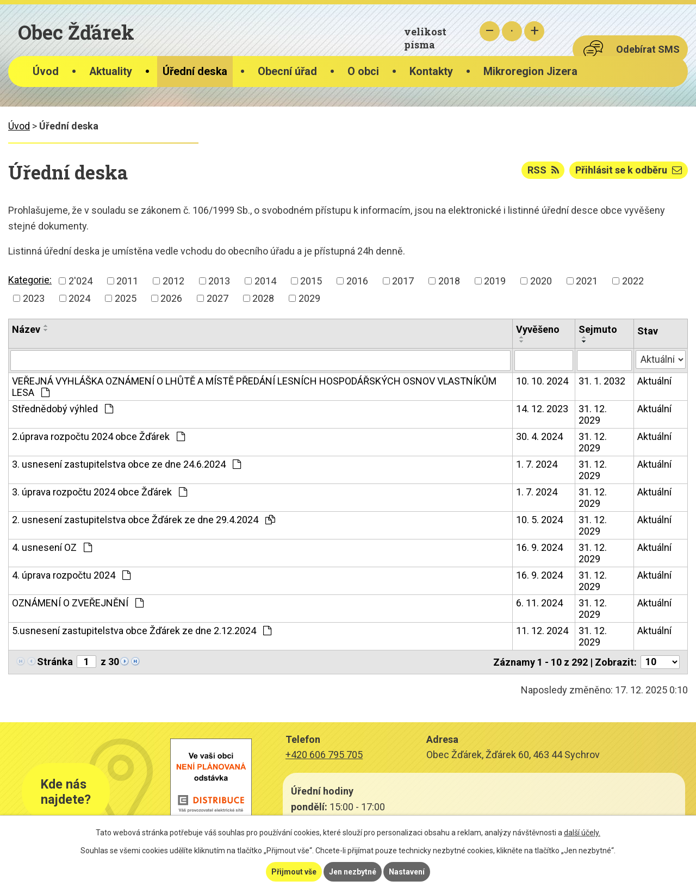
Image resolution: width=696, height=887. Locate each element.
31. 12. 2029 (593, 414)
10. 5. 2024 (539, 519)
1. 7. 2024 (536, 464)
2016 (357, 281)
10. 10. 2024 (542, 381)
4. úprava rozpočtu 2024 (71, 575)
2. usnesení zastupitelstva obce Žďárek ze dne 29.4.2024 (143, 519)
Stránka (55, 661)
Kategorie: (30, 280)
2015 (311, 281)
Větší (534, 31)
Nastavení (407, 871)
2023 (34, 298)
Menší (490, 31)
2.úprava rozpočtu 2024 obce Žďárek (98, 436)
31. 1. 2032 (602, 381)
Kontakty (431, 71)
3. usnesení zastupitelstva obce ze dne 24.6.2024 (126, 464)
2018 (449, 281)
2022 (633, 281)
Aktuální (654, 381)
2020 (541, 281)
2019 (495, 281)
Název (26, 329)
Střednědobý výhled (62, 408)
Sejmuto (598, 329)
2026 (171, 298)
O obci (363, 71)
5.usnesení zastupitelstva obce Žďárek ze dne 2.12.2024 (141, 630)
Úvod (46, 71)
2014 (265, 281)
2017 (403, 281)
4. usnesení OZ (52, 547)
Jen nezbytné (352, 871)
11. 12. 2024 (542, 630)
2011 (127, 281)
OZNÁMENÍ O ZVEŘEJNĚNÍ (78, 603)
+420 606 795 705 (324, 754)
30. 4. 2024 (539, 436)
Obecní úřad (287, 71)
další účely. (582, 832)
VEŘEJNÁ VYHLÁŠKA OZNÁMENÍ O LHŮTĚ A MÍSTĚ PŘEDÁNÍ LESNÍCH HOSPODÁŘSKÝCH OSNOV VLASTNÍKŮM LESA (254, 386)
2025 (125, 298)
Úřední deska (195, 71)
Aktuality (110, 71)
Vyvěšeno (538, 329)
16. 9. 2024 (539, 547)
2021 (587, 281)
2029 (309, 298)
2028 (263, 298)
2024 (79, 298)
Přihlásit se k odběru (628, 170)
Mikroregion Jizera (530, 71)
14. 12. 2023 (542, 408)
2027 (217, 298)
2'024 (80, 281)
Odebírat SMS (648, 49)
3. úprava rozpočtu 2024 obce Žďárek (99, 492)
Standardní (512, 31)
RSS (543, 170)
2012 (173, 281)
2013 (219, 281)
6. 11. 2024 (539, 603)
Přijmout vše (293, 871)
